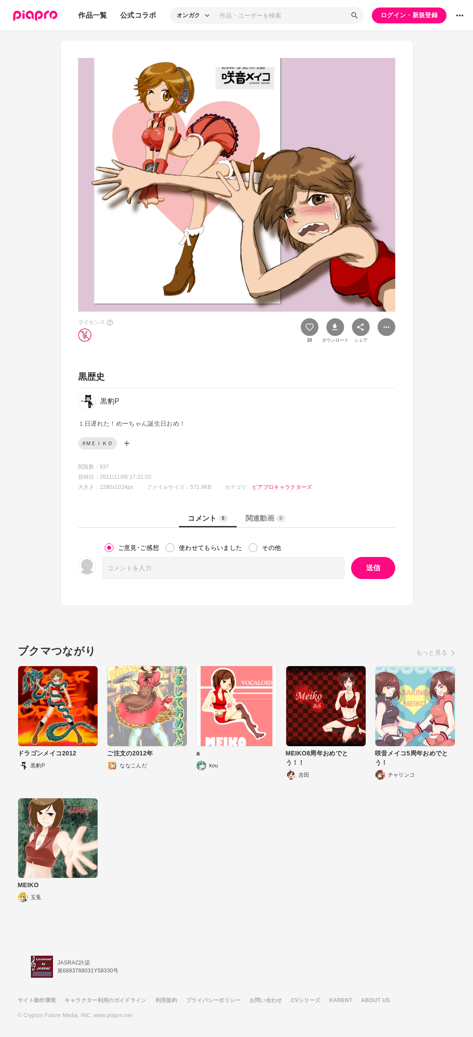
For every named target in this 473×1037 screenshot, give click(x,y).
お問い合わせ (266, 1000)
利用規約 (166, 1000)
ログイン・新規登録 (409, 15)
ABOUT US (375, 1000)
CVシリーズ (306, 1000)
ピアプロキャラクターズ (282, 487)
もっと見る (432, 652)
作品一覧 (92, 15)
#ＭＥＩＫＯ (98, 443)
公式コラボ (138, 15)
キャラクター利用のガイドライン (105, 1000)
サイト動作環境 (37, 1000)
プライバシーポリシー (213, 1000)
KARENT (340, 1000)
